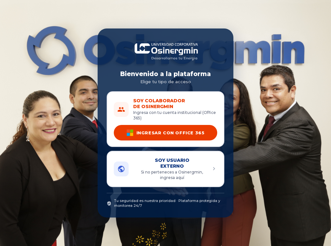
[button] (165, 169)
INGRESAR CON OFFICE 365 (166, 132)
